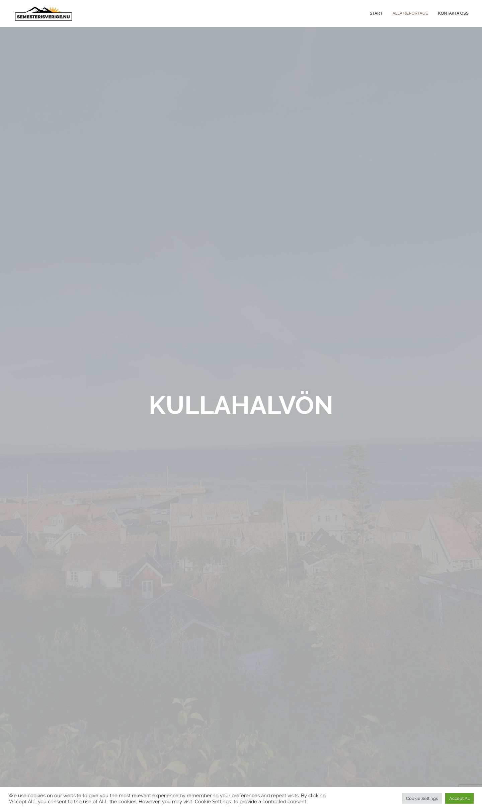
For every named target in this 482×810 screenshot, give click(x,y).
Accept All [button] (459, 798)
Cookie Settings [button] (422, 798)
